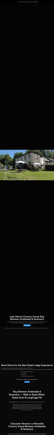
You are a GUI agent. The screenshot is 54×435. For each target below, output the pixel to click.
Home (19, 1)
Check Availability (27, 325)
